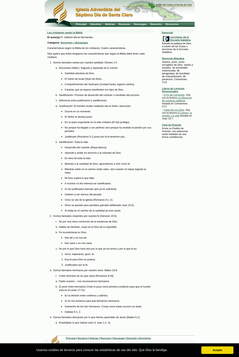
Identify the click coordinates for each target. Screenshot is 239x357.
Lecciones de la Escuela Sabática (180, 38)
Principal (81, 24)
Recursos (124, 24)
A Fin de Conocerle (174, 94)
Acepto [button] (217, 350)
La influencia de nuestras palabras (177, 99)
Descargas (140, 24)
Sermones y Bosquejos (74, 42)
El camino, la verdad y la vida (177, 114)
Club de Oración (171, 124)
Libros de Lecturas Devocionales (173, 90)
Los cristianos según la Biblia (65, 32)
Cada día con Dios (173, 109)
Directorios (172, 24)
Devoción (156, 24)
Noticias (110, 24)
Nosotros (95, 24)
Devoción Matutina (173, 58)
